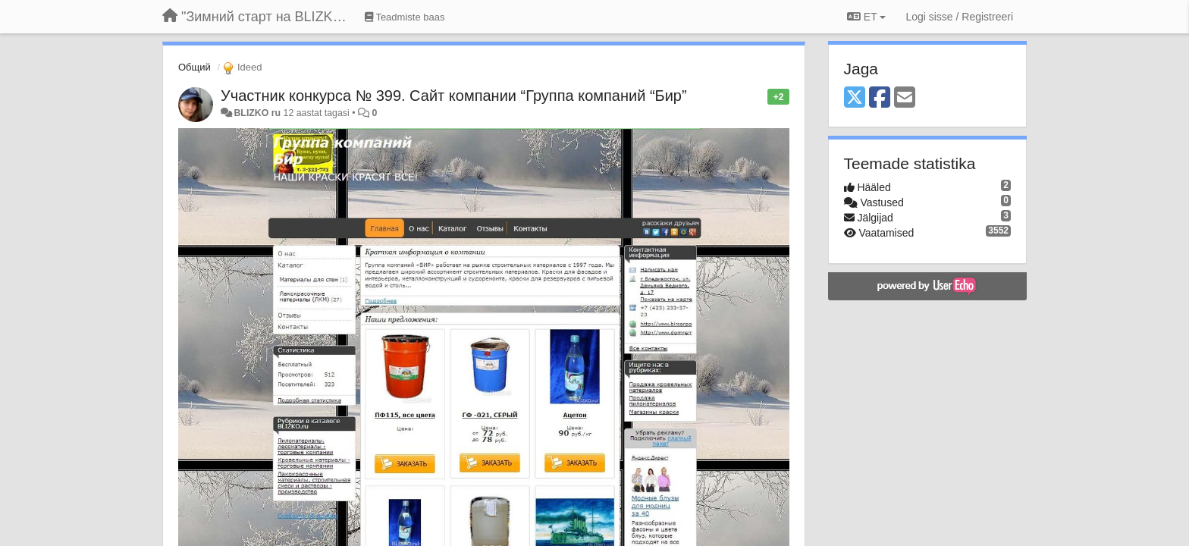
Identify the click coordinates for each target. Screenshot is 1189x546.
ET (866, 17)
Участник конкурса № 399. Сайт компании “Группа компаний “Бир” (454, 95)
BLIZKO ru (258, 113)
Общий (194, 67)
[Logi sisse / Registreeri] (959, 17)
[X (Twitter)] (854, 98)
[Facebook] (879, 98)
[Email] (904, 98)
